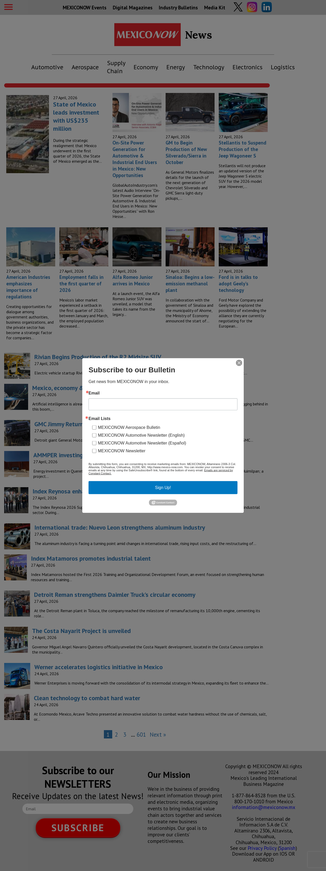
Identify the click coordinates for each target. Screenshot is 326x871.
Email (94, 393)
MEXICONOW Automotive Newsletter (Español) (142, 443)
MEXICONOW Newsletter (121, 450)
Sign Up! (163, 487)
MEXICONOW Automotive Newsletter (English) (141, 435)
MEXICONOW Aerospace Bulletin (129, 427)
